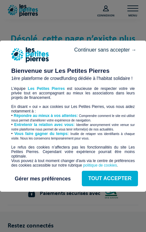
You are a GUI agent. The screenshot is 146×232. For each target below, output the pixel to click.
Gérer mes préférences (73, 162)
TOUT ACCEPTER (73, 143)
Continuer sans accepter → (102, 42)
